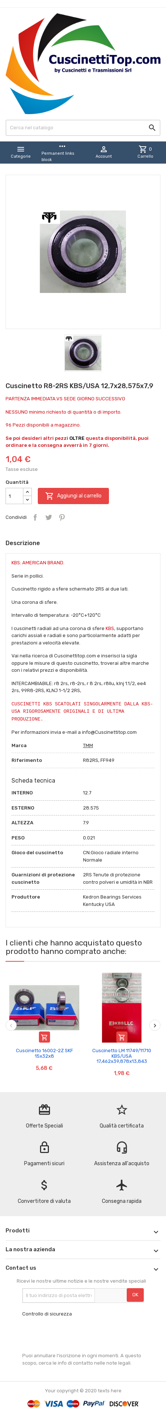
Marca (19, 745)
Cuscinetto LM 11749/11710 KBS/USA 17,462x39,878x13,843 (121, 1056)
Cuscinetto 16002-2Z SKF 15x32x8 (44, 1053)
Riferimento (26, 760)
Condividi (35, 517)
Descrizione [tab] (23, 543)
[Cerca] (83, 127)
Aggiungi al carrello (73, 496)
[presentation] (78, 1334)
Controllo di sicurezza (47, 1314)
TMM (88, 745)
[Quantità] (14, 496)
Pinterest (61, 517)
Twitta (48, 517)
